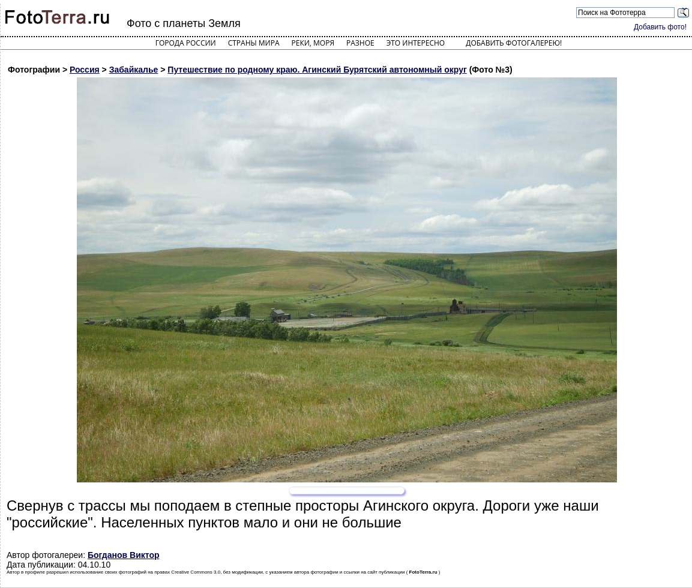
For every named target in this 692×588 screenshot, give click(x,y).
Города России (185, 43)
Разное (360, 43)
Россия (85, 69)
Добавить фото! (660, 27)
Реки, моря (313, 43)
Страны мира (254, 43)
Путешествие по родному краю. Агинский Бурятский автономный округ (316, 69)
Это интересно (416, 43)
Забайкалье (133, 69)
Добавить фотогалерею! (514, 43)
